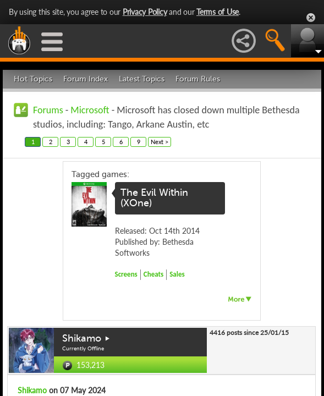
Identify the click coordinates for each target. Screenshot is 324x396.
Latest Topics (141, 79)
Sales (177, 274)
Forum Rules (197, 79)
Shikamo (81, 338)
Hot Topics (33, 79)
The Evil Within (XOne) (154, 198)
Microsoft (89, 110)
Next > (159, 141)
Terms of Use (217, 11)
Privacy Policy (145, 11)
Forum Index (85, 79)
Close (310, 17)
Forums (48, 110)
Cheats (153, 274)
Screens (126, 274)
